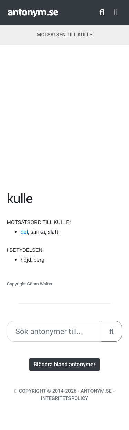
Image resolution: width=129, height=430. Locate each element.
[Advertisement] (64, 120)
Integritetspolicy (64, 399)
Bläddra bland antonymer (64, 364)
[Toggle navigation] (116, 12)
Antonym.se (95, 391)
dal (24, 232)
